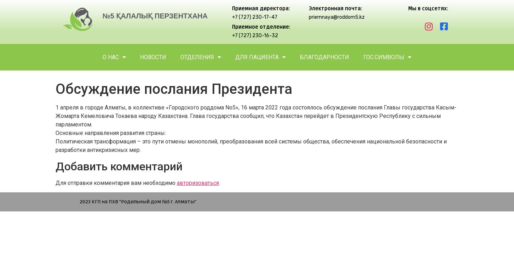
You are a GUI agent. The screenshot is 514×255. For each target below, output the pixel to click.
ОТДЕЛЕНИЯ (200, 57)
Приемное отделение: (261, 27)
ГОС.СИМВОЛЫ (387, 57)
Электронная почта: (335, 9)
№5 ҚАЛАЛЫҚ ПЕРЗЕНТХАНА (155, 16)
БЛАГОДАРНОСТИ (324, 57)
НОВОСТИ (153, 57)
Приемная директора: (261, 9)
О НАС (114, 57)
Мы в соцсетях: (428, 9)
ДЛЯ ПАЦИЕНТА (260, 57)
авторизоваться (198, 183)
